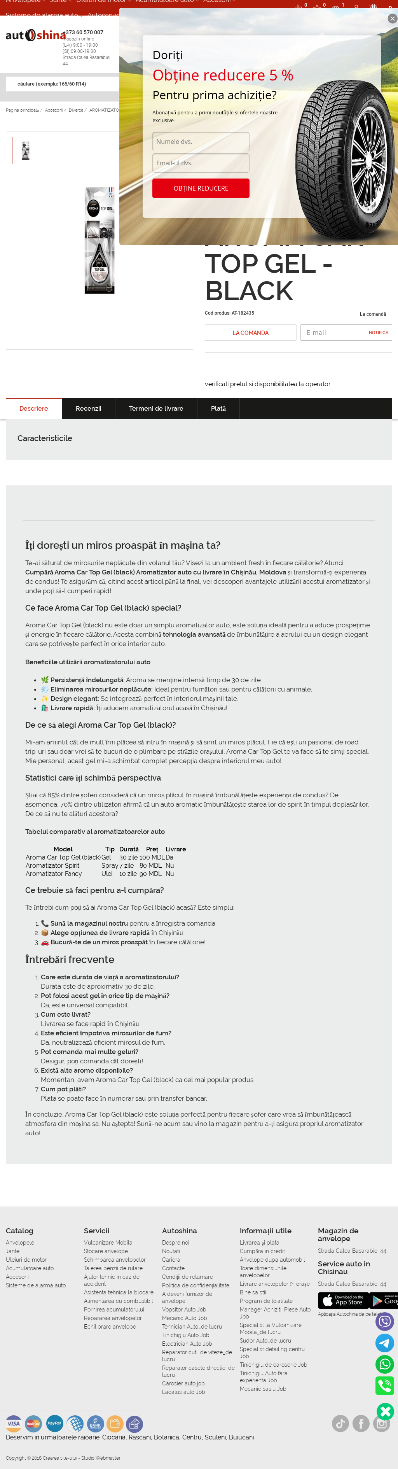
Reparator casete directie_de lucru (198, 1371)
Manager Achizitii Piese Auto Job (275, 1313)
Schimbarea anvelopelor (115, 1260)
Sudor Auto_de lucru (265, 1341)
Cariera (171, 1260)
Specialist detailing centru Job (272, 1352)
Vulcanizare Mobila (108, 1243)
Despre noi (175, 1243)
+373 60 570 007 (89, 48)
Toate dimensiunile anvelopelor (263, 1271)
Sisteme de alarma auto (42, 15)
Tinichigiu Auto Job (185, 1335)
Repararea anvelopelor (113, 1318)
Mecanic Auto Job (184, 1318)
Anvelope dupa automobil (272, 1260)
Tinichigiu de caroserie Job (273, 1365)
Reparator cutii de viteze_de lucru (197, 1355)
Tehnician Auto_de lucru (192, 1327)
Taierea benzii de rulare (113, 1268)
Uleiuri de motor (26, 1260)
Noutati (171, 1251)
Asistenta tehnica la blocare (119, 1292)
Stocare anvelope (106, 1251)
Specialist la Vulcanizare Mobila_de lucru (271, 1328)
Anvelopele (20, 1243)
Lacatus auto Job (183, 1392)
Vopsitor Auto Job (184, 1309)
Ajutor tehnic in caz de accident (112, 1280)
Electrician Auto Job (187, 1344)
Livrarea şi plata (259, 1243)
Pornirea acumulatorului (114, 1309)
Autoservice (105, 15)
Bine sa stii (253, 1292)
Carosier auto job (183, 1383)
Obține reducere (201, 188)
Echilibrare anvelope (110, 1327)
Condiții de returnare (187, 1277)
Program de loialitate (266, 1301)
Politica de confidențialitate (196, 1285)
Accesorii (17, 1277)
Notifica (378, 332)
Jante (12, 1251)
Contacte (173, 1268)
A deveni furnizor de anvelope (187, 1297)
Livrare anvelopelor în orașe (274, 1284)
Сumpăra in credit (262, 1251)
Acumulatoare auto (30, 1268)
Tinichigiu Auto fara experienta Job (264, 1376)
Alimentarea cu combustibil (118, 1301)
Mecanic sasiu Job (263, 1389)
